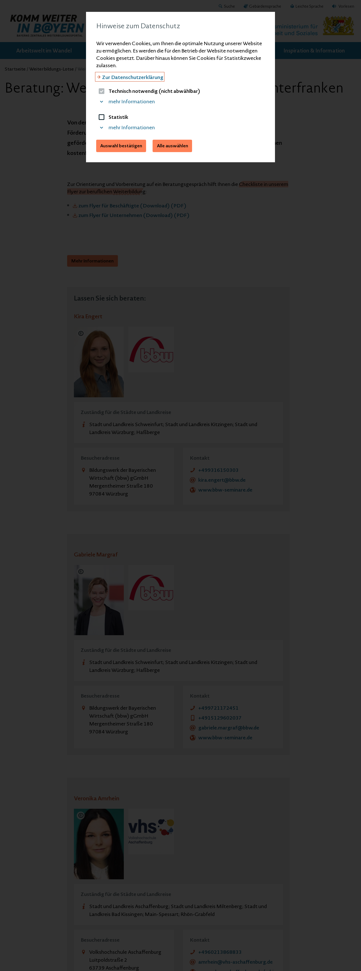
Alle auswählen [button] (172, 145)
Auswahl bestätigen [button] (121, 145)
